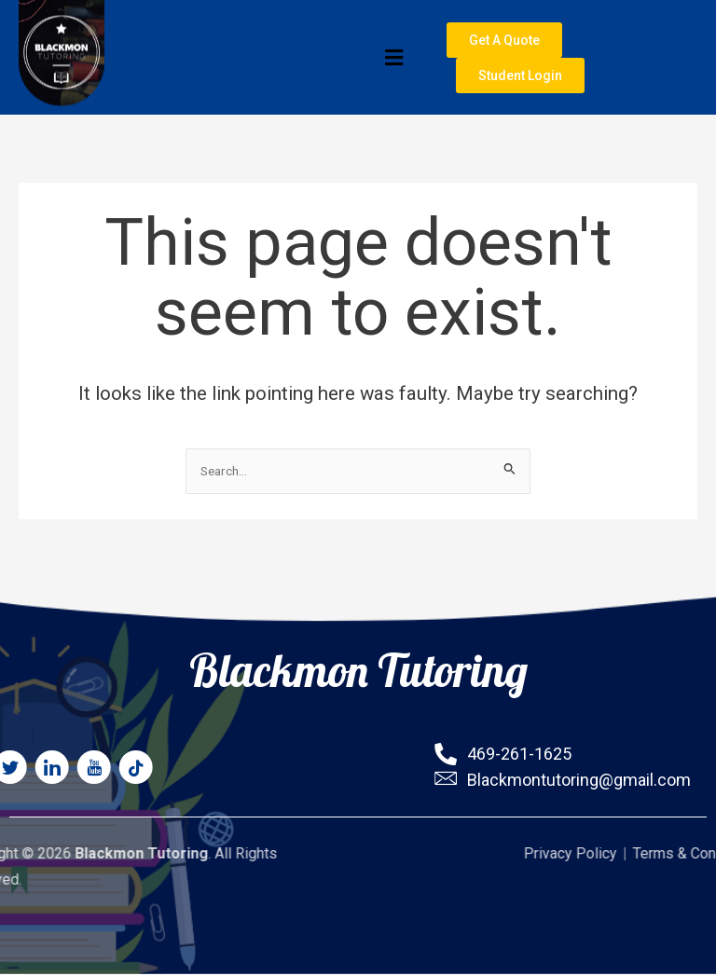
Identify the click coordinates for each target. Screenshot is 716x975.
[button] (262, 62)
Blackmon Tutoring (358, 660)
